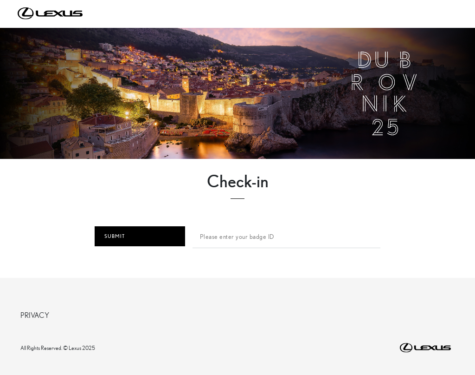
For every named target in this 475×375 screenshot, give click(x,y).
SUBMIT (139, 236)
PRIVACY (34, 314)
